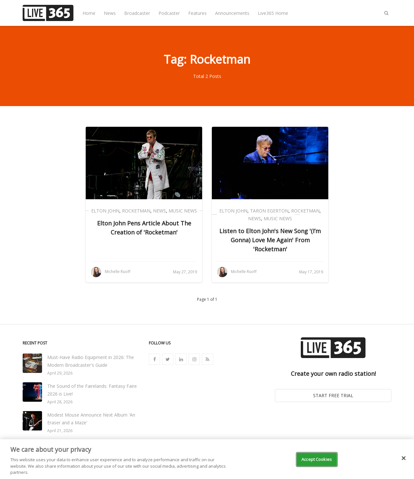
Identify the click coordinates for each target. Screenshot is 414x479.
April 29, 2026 (59, 373)
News (110, 13)
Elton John (105, 211)
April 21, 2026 (59, 430)
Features (197, 13)
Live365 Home (273, 13)
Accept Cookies (316, 459)
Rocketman (136, 211)
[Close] (404, 458)
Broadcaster (137, 13)
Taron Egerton (269, 211)
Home (88, 13)
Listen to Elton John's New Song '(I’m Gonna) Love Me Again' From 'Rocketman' (270, 240)
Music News (183, 211)
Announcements (232, 13)
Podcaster (169, 13)
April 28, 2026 (59, 402)
